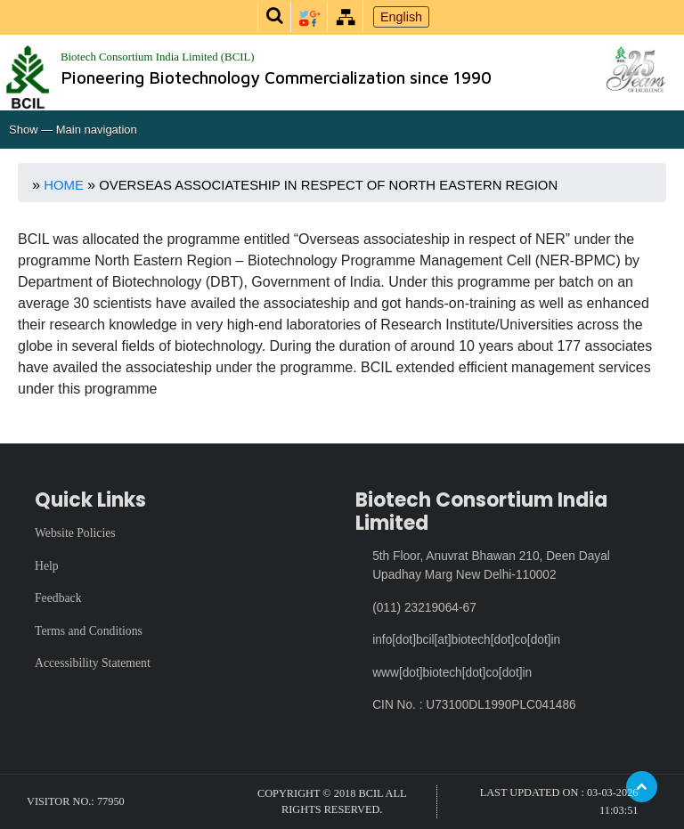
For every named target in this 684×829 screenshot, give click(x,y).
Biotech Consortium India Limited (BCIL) (158, 57)
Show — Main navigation (73, 129)
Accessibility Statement (93, 663)
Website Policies (75, 533)
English (401, 17)
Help (47, 566)
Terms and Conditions (88, 631)
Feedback (58, 598)
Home (64, 185)
